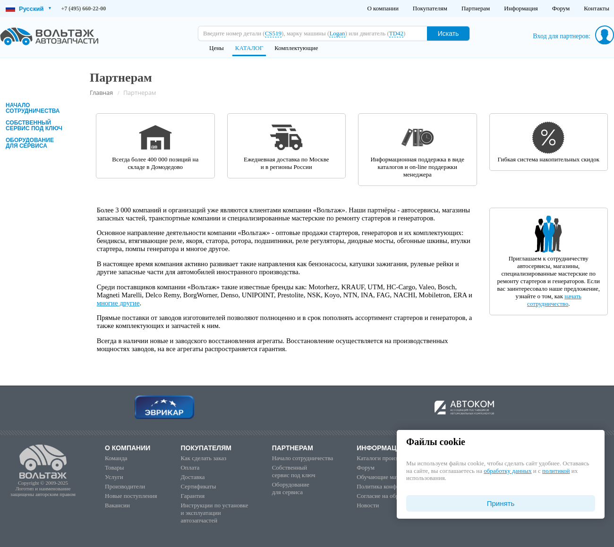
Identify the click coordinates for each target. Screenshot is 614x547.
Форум (561, 8)
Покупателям (430, 8)
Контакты (596, 8)
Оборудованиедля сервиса (30, 143)
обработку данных (507, 470)
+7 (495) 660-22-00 (83, 8)
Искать (448, 33)
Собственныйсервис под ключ (34, 125)
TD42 (396, 33)
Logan (337, 33)
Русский (28, 8)
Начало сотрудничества (33, 108)
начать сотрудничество (554, 300)
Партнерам (475, 8)
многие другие (118, 303)
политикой (556, 470)
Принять (501, 503)
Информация (520, 8)
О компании (382, 8)
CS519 (273, 33)
